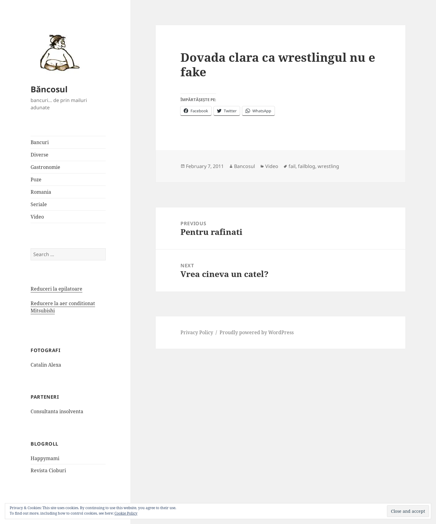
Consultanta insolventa (57, 411)
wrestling (328, 166)
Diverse (39, 154)
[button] (58, 52)
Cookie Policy (125, 513)
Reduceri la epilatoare (56, 288)
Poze (36, 179)
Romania (41, 192)
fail (292, 166)
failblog (306, 166)
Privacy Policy (196, 332)
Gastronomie (45, 167)
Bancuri (40, 142)
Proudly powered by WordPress (257, 332)
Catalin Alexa (46, 364)
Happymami (45, 458)
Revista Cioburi (48, 470)
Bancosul (244, 166)
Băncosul (49, 89)
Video (37, 216)
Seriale (39, 204)
